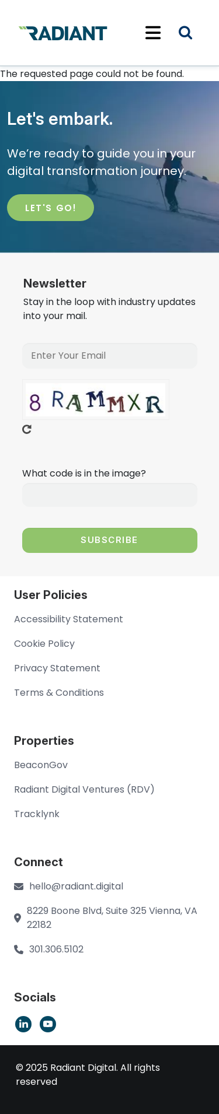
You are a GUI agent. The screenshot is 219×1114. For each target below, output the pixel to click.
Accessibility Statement (68, 619)
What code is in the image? (84, 473)
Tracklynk (37, 814)
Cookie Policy (44, 643)
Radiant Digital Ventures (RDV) (84, 789)
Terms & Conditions (59, 692)
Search (192, 34)
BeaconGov (41, 765)
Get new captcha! (27, 429)
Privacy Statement (57, 668)
